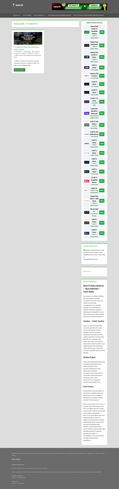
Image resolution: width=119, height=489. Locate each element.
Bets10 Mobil (27, 15)
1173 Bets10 (17, 53)
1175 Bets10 (36, 53)
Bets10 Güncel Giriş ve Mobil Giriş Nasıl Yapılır (88, 15)
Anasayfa (17, 15)
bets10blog (27, 51)
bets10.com (86, 271)
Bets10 (21, 55)
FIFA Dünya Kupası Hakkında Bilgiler (59, 15)
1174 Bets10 (23, 53)
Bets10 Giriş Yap (40, 15)
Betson (15, 57)
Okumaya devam (19, 70)
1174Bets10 (29, 53)
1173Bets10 (36, 51)
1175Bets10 (17, 55)
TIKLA (102, 45)
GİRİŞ (102, 32)
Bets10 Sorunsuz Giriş (35, 55)
